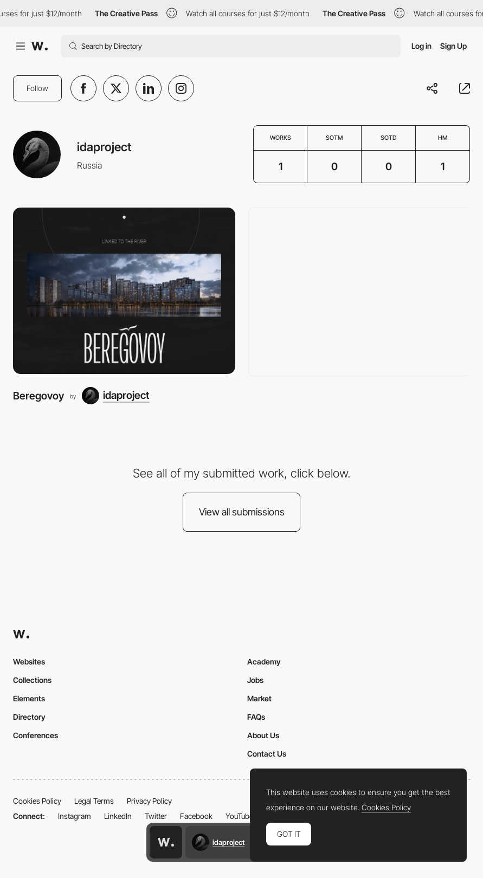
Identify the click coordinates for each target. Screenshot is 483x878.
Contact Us (266, 753)
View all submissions (242, 512)
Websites (29, 661)
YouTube (239, 816)
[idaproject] (116, 395)
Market (259, 698)
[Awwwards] (39, 46)
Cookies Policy (37, 800)
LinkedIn (118, 816)
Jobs (255, 680)
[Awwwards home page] (166, 842)
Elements (29, 698)
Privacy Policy (149, 800)
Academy (264, 661)
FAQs (256, 716)
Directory (29, 716)
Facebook (196, 816)
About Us (263, 735)
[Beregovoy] (124, 291)
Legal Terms (94, 800)
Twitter (156, 816)
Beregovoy (38, 395)
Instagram (74, 816)
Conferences (35, 735)
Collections (32, 680)
